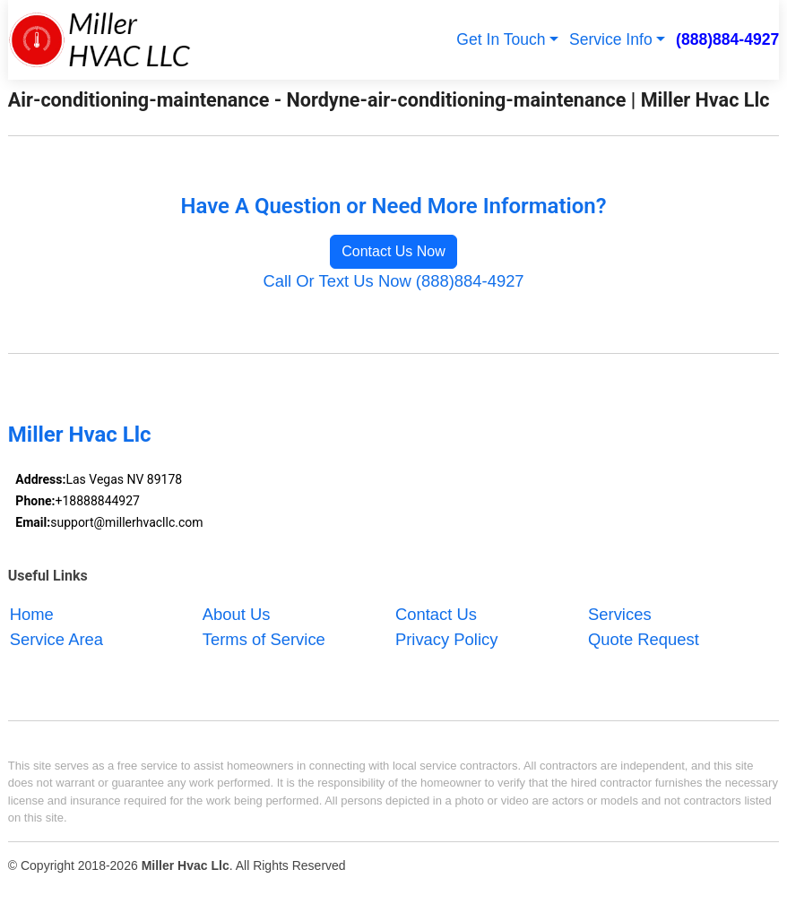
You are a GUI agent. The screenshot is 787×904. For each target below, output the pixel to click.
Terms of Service (264, 639)
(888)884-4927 (727, 39)
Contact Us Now (393, 251)
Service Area (56, 639)
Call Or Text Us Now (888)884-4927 (393, 280)
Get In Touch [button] (500, 39)
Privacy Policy (446, 639)
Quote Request (643, 639)
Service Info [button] (611, 39)
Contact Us (436, 614)
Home (32, 614)
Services (620, 614)
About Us (237, 614)
